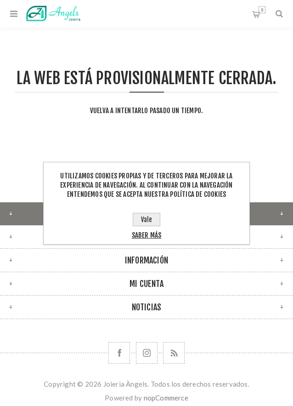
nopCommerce (166, 398)
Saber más (147, 235)
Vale (146, 219)
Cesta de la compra (262, 9)
